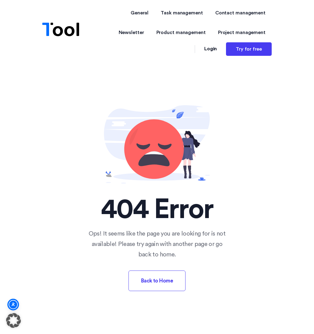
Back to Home (157, 280)
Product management (181, 32)
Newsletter (131, 32)
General (139, 12)
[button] (13, 320)
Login (210, 48)
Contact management (240, 12)
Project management (242, 32)
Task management (182, 12)
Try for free (249, 49)
